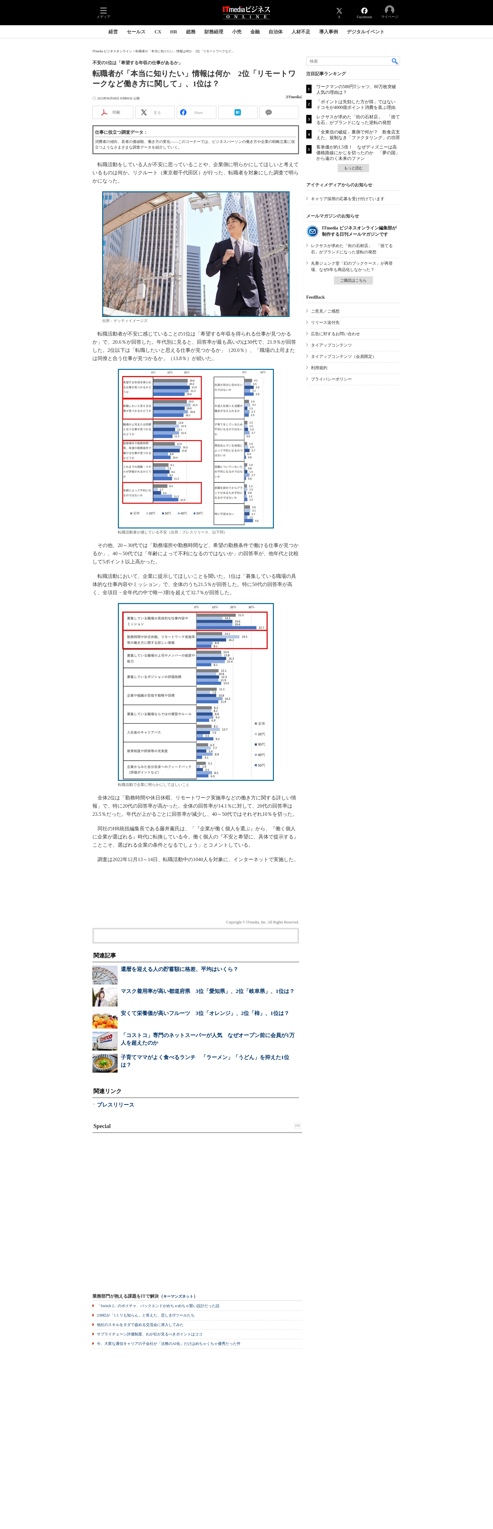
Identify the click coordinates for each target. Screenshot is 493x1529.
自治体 (276, 31)
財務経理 (213, 31)
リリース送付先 (325, 322)
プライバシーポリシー (331, 379)
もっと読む (353, 168)
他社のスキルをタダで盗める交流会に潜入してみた (140, 1325)
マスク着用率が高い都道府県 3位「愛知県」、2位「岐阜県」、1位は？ (208, 991)
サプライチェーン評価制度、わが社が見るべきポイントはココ (149, 1334)
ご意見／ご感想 (325, 311)
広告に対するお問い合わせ (335, 333)
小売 (236, 31)
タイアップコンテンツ (331, 345)
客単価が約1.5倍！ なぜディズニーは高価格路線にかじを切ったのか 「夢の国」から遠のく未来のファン (358, 153)
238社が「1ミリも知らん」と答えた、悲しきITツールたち (146, 1315)
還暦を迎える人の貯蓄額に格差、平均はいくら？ (179, 969)
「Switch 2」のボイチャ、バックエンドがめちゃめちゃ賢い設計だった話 (158, 1306)
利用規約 (319, 367)
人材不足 (300, 31)
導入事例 (328, 31)
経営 (113, 31)
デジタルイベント (366, 31)
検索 (395, 61)
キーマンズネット (178, 1297)
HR (173, 31)
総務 (191, 31)
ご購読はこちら (353, 280)
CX (157, 31)
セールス (136, 31)
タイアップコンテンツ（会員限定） (343, 356)
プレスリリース (115, 1105)
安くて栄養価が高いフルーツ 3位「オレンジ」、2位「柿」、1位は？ (205, 1013)
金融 (255, 31)
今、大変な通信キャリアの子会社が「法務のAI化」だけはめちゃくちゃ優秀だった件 (169, 1343)
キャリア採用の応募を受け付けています (348, 198)
